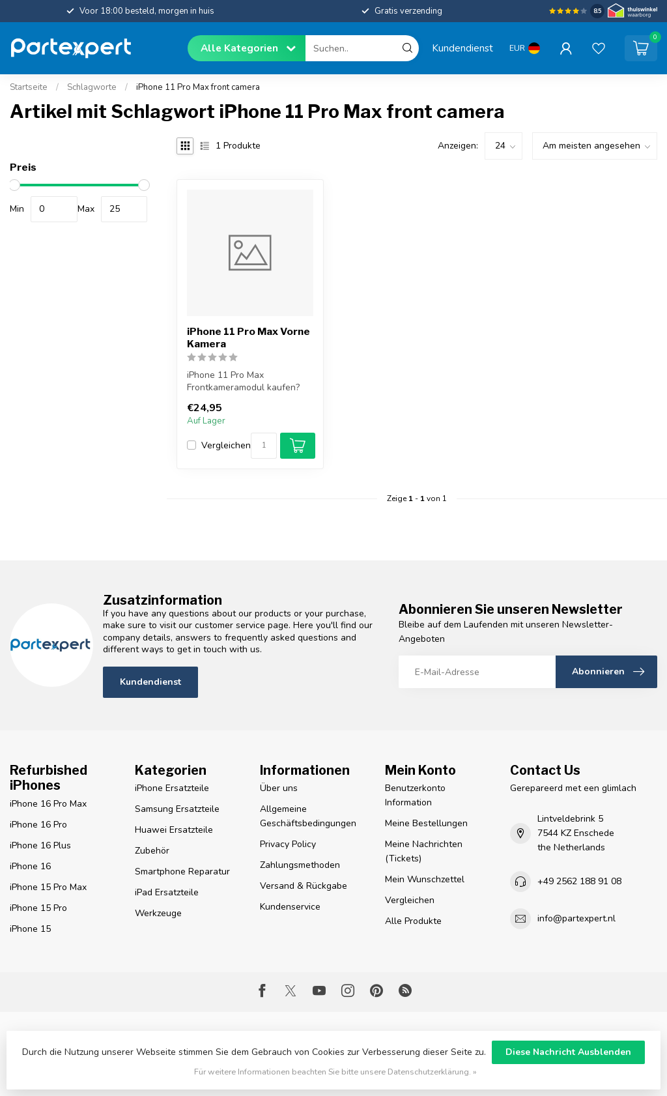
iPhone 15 (30, 929)
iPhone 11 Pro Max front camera (198, 87)
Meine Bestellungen (426, 823)
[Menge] (264, 446)
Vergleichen (226, 445)
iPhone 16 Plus (40, 845)
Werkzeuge (158, 913)
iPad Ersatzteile (167, 892)
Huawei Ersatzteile (174, 830)
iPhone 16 (30, 866)
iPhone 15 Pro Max (48, 887)
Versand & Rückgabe (303, 886)
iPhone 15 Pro (38, 908)
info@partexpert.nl (576, 918)
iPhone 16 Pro (38, 824)
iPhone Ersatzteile (172, 788)
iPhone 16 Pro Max (48, 804)
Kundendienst (462, 48)
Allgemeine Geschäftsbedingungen (308, 816)
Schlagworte (92, 87)
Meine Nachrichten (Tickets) (423, 851)
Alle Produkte (413, 921)
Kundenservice (290, 907)
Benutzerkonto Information (415, 795)
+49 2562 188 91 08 (579, 881)
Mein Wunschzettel (424, 879)
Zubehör (152, 850)
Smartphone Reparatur (182, 871)
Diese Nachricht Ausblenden (568, 1052)
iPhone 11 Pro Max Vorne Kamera (248, 337)
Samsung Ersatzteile (177, 809)
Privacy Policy (288, 844)
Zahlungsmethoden (300, 865)
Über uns (279, 788)
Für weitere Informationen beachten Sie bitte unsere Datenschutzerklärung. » (335, 1071)
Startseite (29, 87)
